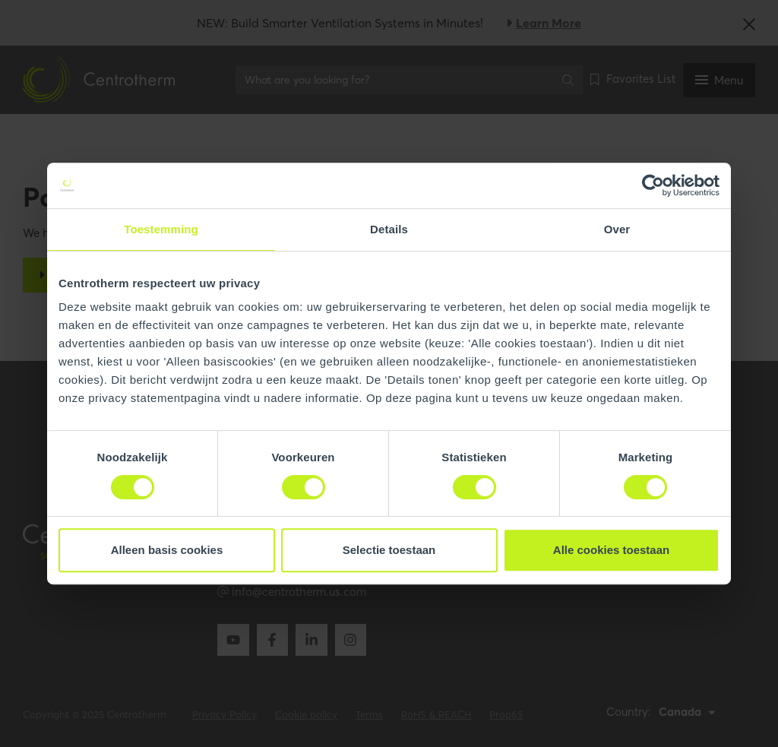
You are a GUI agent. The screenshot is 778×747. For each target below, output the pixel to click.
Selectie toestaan (389, 549)
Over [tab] (617, 229)
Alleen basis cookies (167, 549)
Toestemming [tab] (161, 229)
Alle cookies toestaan (611, 549)
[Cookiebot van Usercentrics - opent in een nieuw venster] (653, 185)
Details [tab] (389, 229)
